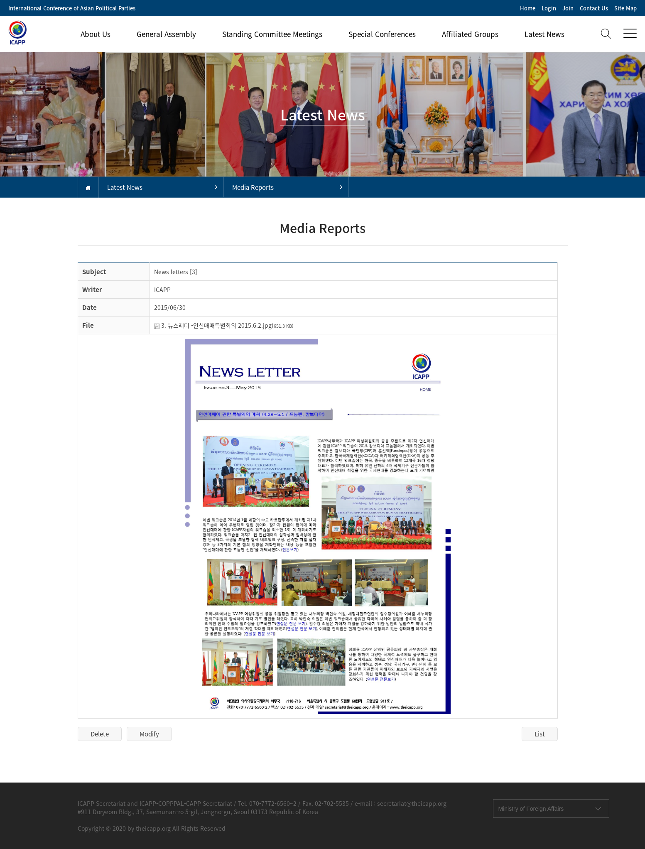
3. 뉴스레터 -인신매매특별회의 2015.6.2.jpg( (227, 325)
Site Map (625, 8)
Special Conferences (382, 34)
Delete (100, 734)
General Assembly (166, 34)
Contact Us (594, 8)
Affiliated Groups (470, 34)
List (540, 734)
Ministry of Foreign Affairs (531, 808)
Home (527, 8)
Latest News (544, 34)
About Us (95, 34)
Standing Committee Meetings (272, 34)
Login (549, 8)
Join (568, 8)
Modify (149, 734)
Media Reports (253, 187)
